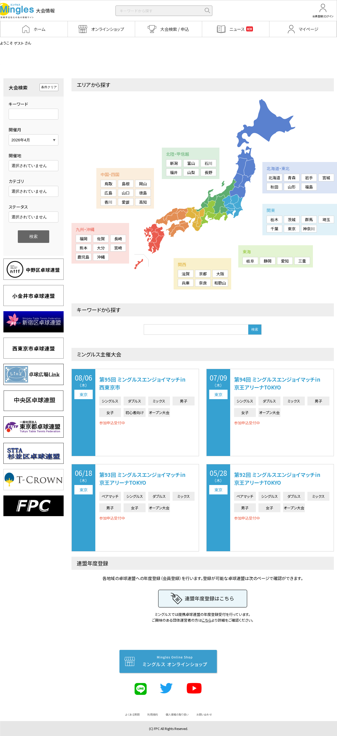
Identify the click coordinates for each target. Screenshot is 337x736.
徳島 (143, 193)
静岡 (268, 261)
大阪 (220, 273)
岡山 (143, 183)
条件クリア (49, 87)
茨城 (292, 219)
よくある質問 (132, 714)
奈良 (203, 283)
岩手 (309, 177)
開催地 (15, 155)
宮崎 (118, 247)
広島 (108, 193)
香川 (108, 202)
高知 (143, 202)
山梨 (191, 172)
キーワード (18, 104)
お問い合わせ (204, 714)
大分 (101, 247)
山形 (292, 186)
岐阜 (250, 261)
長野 (208, 172)
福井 (174, 172)
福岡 (83, 238)
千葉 (274, 228)
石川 (208, 163)
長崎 (118, 238)
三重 (302, 261)
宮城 (326, 177)
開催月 (15, 129)
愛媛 (126, 202)
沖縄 (101, 257)
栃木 (274, 219)
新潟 (174, 163)
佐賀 (101, 238)
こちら (206, 620)
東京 (292, 228)
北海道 (274, 177)
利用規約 (152, 714)
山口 (126, 193)
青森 (292, 177)
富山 (191, 163)
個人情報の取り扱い (177, 714)
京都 (203, 273)
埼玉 (326, 219)
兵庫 (186, 283)
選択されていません (29, 165)
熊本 (83, 247)
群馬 (309, 219)
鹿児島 (83, 257)
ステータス (18, 207)
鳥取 (108, 183)
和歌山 (220, 283)
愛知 (285, 261)
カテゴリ (16, 181)
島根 (126, 183)
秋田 (274, 186)
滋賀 (186, 273)
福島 (309, 186)
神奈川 (309, 228)
